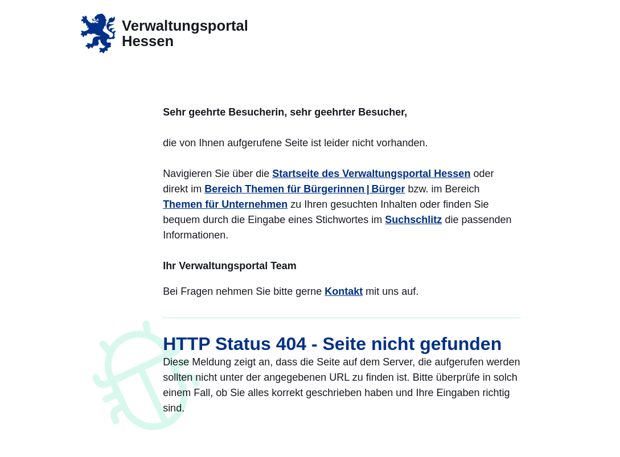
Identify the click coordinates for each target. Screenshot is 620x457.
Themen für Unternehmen (225, 204)
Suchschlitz (413, 219)
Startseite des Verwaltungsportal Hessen (371, 173)
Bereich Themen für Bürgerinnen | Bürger (304, 189)
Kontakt (344, 291)
